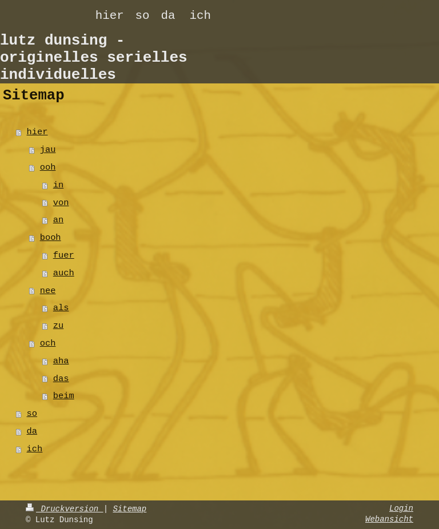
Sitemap (129, 509)
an (58, 220)
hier (37, 132)
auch (63, 273)
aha (61, 361)
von (61, 203)
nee (48, 291)
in (58, 185)
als (61, 308)
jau (48, 150)
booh (50, 238)
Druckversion (64, 509)
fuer (63, 255)
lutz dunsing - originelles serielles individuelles (93, 57)
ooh (48, 167)
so (32, 413)
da (32, 431)
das (61, 379)
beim (63, 396)
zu (58, 325)
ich (35, 449)
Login (401, 508)
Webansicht (389, 519)
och (48, 343)
